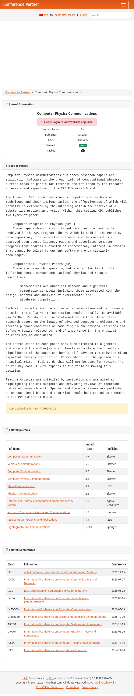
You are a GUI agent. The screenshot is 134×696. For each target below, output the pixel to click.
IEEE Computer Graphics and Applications (32, 519)
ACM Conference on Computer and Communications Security (60, 572)
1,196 (49, 678)
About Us (92, 682)
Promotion (72, 687)
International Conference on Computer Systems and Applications (63, 624)
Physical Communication (22, 493)
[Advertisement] (67, 52)
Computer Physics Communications (29, 479)
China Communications (21, 486)
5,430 (25, 678)
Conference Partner (18, 92)
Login (56, 122)
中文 (46, 15)
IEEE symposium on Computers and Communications (55, 591)
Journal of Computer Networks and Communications (39, 512)
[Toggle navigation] (123, 5)
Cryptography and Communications (29, 527)
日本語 (84, 15)
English (57, 15)
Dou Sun (34, 408)
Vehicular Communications (24, 464)
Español (70, 15)
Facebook (106, 682)
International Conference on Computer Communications (57, 609)
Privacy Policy (90, 687)
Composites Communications (25, 456)
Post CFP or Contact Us (49, 687)
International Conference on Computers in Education (55, 650)
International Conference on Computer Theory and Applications (62, 643)
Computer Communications (24, 471)
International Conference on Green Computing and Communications (65, 617)
